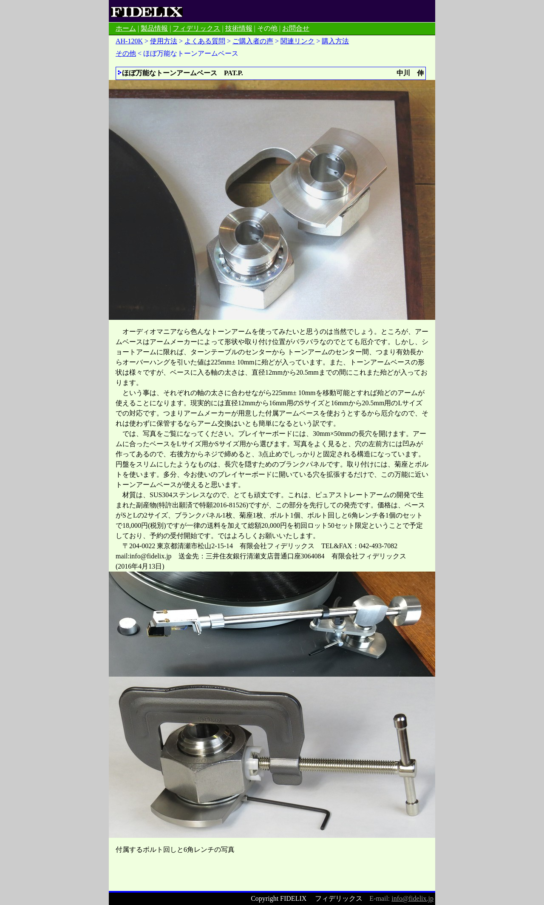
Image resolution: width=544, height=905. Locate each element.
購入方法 (335, 41)
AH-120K (129, 41)
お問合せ (295, 28)
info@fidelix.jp (412, 898)
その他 (126, 53)
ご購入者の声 (252, 41)
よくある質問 (204, 41)
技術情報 (238, 28)
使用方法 (163, 41)
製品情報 (154, 28)
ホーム (126, 28)
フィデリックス (196, 28)
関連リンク (297, 41)
